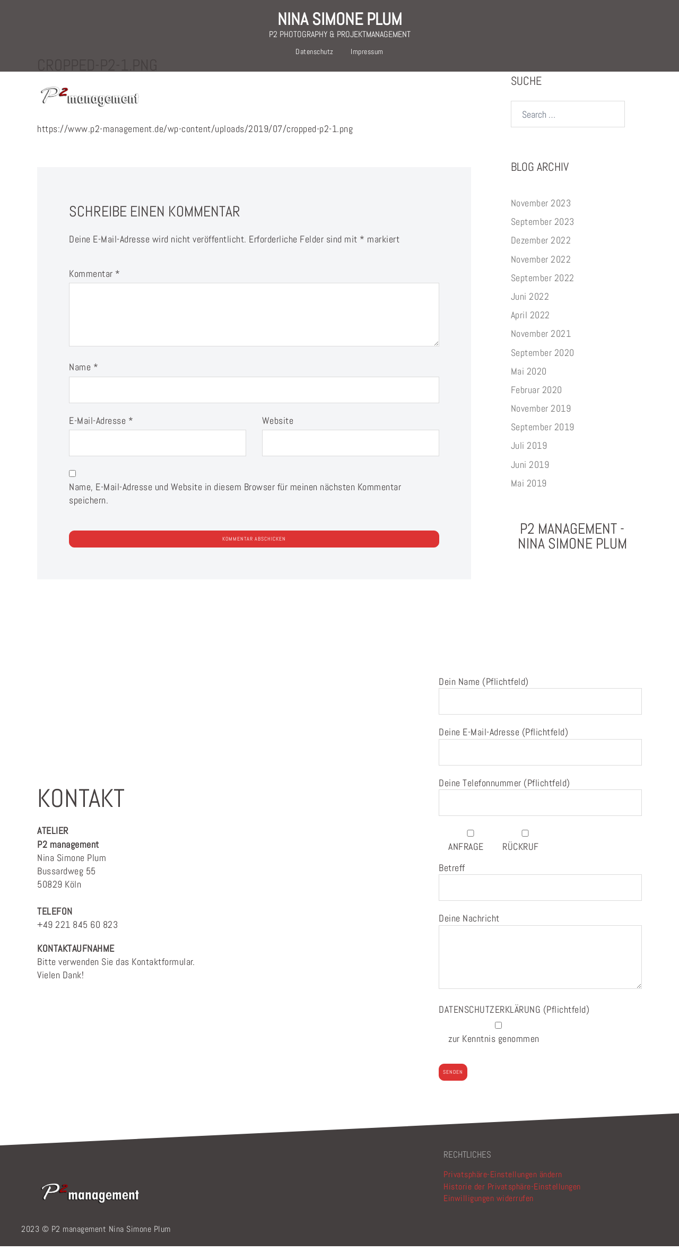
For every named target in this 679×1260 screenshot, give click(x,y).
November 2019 (541, 422)
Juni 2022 (530, 310)
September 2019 (542, 441)
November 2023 (541, 217)
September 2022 (542, 291)
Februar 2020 (536, 403)
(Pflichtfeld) (514, 1023)
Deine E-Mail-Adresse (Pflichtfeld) (540, 756)
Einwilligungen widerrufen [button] (488, 1212)
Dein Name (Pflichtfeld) (540, 705)
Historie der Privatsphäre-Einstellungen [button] (512, 1200)
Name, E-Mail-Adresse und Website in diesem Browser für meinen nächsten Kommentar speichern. (235, 507)
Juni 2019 (530, 478)
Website (278, 434)
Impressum (367, 51)
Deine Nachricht (540, 965)
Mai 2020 (529, 385)
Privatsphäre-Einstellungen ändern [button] (502, 1188)
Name (83, 381)
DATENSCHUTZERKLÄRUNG (491, 1023)
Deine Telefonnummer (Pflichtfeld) (540, 806)
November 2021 (541, 347)
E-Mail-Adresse (101, 434)
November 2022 (541, 273)
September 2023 (542, 235)
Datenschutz (314, 51)
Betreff (540, 891)
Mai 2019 (529, 497)
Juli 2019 (529, 459)
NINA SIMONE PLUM (339, 19)
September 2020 (542, 366)
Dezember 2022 (541, 254)
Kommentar (94, 287)
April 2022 (530, 329)
